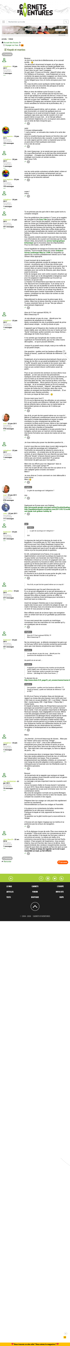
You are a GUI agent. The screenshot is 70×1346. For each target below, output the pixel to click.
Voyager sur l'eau (11, 45)
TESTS (8, 897)
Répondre (62, 862)
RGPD (62, 897)
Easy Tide (43, 219)
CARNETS (35, 886)
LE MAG (9, 886)
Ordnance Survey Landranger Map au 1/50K (43, 252)
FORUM (35, 892)
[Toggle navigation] (4, 22)
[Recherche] (35, 22)
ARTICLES (9, 892)
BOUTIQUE (35, 897)
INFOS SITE (60, 892)
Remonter (7, 862)
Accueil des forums (11, 43)
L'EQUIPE (60, 886)
